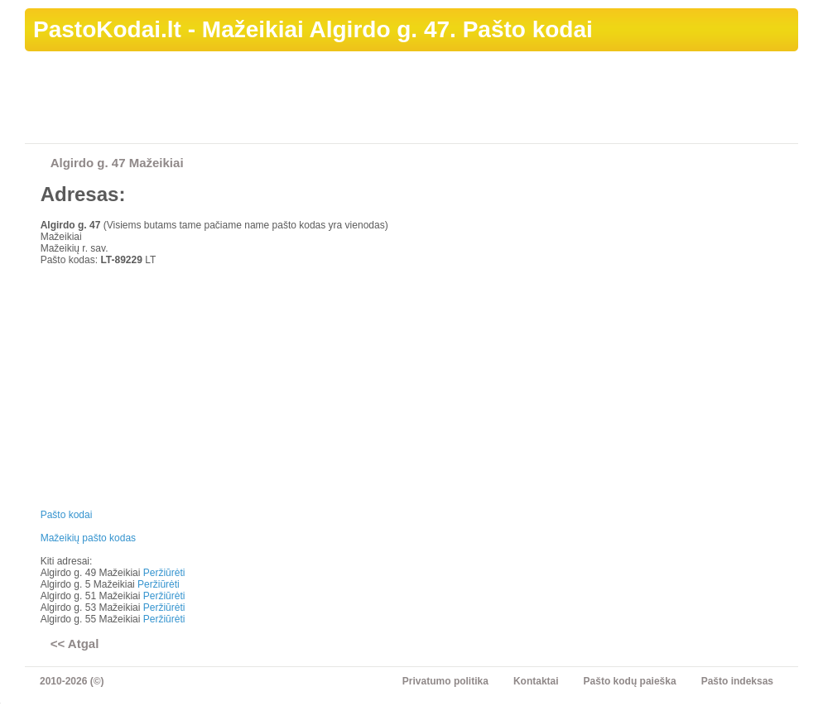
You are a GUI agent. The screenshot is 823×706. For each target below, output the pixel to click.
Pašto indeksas (737, 681)
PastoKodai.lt (107, 29)
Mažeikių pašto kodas (88, 538)
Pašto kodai (67, 515)
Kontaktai (536, 681)
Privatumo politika (445, 681)
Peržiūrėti (164, 573)
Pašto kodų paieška (630, 681)
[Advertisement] (496, 100)
